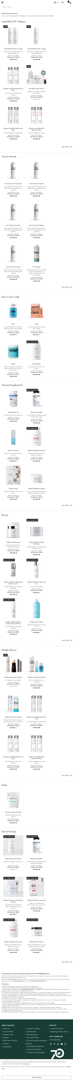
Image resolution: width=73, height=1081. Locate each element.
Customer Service (57, 1028)
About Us (6, 1028)
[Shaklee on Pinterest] (65, 1044)
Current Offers (8, 1032)
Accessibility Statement (35, 1046)
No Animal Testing (33, 1028)
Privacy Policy (26, 1063)
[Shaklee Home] (9, 2)
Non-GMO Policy (33, 1037)
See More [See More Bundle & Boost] (67, 775)
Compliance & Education (36, 1052)
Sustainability (32, 1032)
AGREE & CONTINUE (36, 1077)
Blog (56, 1040)
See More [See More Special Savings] (67, 962)
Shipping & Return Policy (59, 1032)
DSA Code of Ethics (10, 1040)
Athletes (6, 1037)
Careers (6, 1044)
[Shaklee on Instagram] (50, 1044)
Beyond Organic (32, 1034)
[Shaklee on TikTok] (58, 1043)
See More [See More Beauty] (67, 640)
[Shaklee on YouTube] (61, 1044)
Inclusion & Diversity (34, 1049)
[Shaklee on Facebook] (54, 1044)
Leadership (7, 1046)
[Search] (62, 2)
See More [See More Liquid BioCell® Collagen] (67, 147)
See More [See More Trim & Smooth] (67, 287)
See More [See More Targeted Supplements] (67, 505)
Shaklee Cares (8, 1034)
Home (4, 7)
